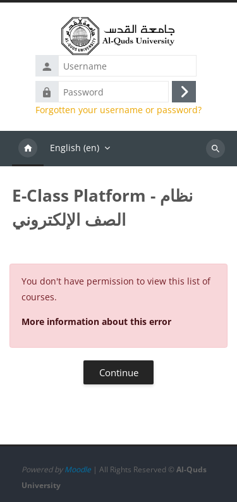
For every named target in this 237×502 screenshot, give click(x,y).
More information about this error (96, 321)
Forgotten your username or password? (118, 110)
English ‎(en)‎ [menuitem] (74, 148)
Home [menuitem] (28, 148)
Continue (118, 372)
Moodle (77, 469)
